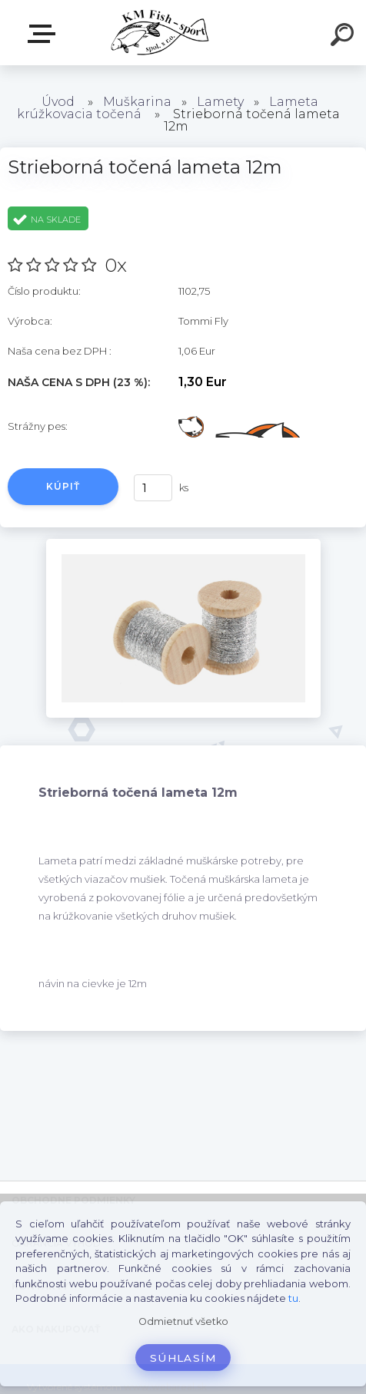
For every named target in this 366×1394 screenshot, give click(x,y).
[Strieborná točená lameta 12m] (183, 544)
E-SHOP (44, 34)
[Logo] (160, 32)
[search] (344, 37)
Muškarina (137, 101)
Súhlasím (183, 1358)
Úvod (58, 101)
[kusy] (153, 487)
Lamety (220, 101)
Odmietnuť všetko (183, 1321)
